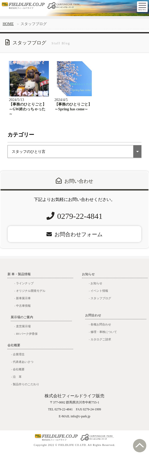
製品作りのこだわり (26, 387)
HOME (8, 24)
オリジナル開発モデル (30, 293)
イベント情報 (99, 293)
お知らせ (96, 286)
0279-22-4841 (80, 219)
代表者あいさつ (23, 365)
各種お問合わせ (101, 327)
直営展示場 (23, 329)
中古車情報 (23, 308)
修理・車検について (104, 335)
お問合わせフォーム (74, 237)
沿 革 (17, 380)
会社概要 (19, 372)
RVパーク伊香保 (26, 337)
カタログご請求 (101, 342)
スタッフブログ (101, 301)
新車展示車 (23, 301)
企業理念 (19, 357)
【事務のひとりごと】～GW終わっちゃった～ (27, 112)
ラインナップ (25, 286)
